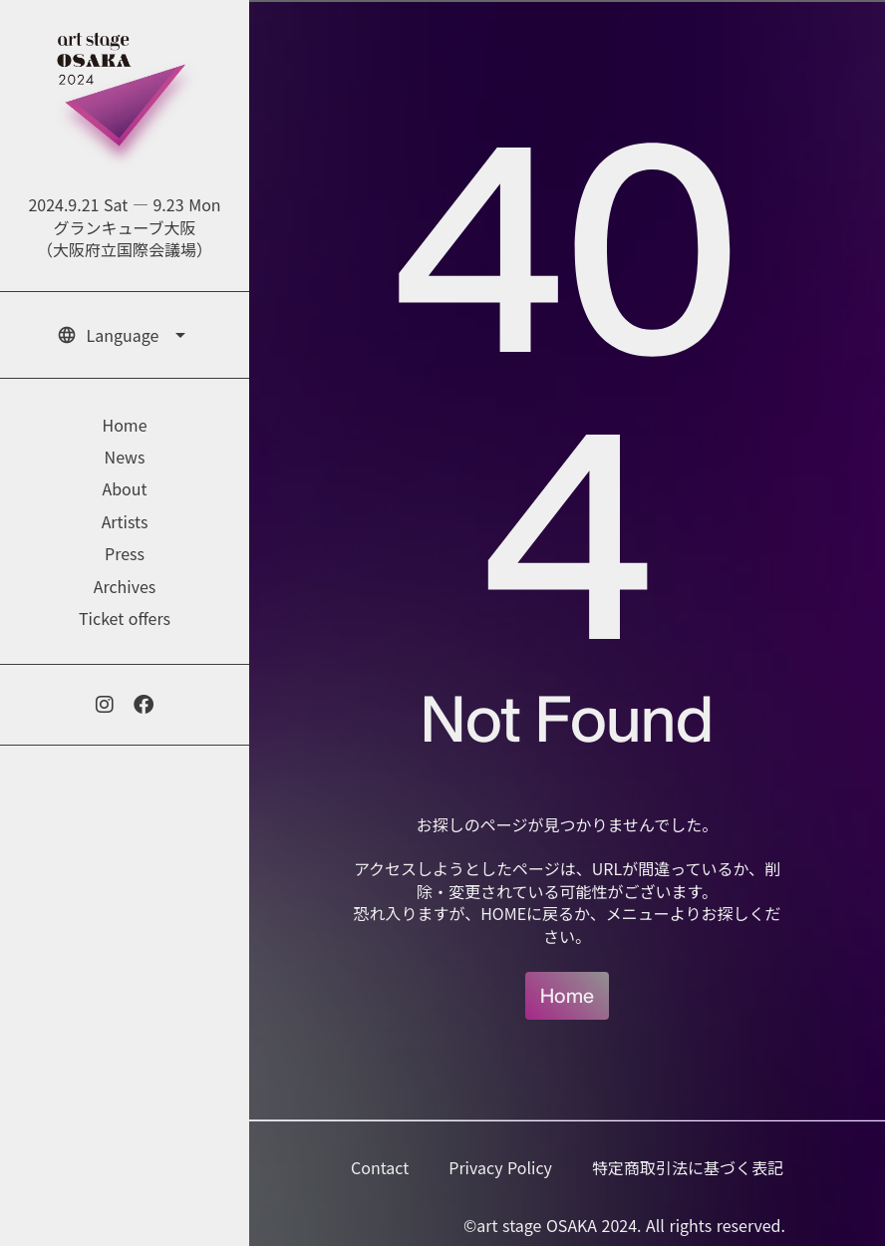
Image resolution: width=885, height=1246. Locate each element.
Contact (380, 1167)
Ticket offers (124, 618)
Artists (125, 521)
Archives (125, 586)
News (125, 456)
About (124, 488)
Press (125, 553)
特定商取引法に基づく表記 (687, 1167)
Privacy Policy (500, 1167)
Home (567, 995)
